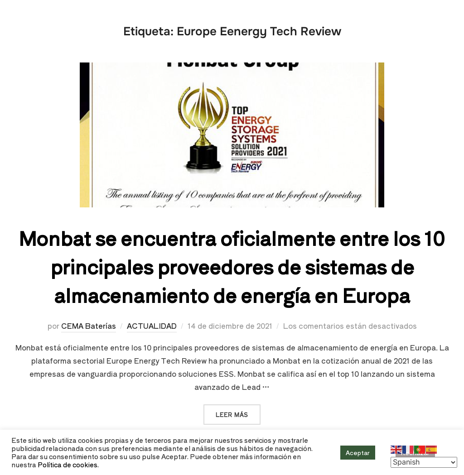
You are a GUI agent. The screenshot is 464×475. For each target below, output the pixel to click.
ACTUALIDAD (152, 325)
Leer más (238, 411)
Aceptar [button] (358, 452)
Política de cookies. (68, 464)
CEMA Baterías (88, 325)
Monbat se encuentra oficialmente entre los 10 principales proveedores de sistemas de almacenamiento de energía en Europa (232, 266)
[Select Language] (424, 462)
